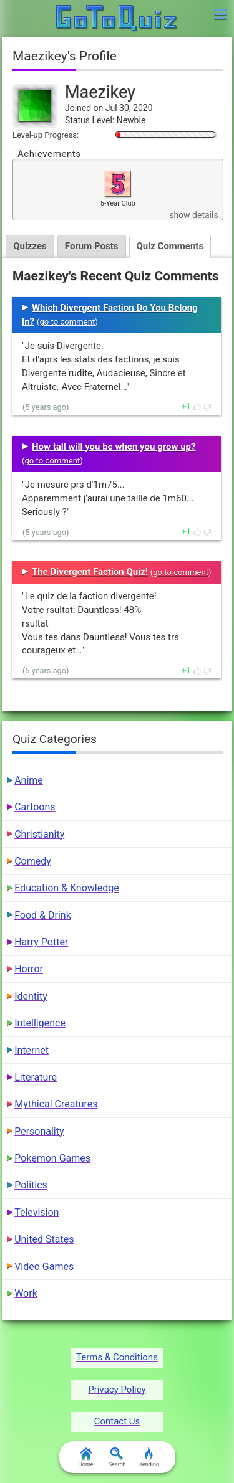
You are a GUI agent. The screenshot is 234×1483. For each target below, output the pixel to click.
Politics (30, 1185)
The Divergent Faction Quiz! (90, 571)
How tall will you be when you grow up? (114, 446)
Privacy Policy (116, 1389)
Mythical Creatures (55, 1104)
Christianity (39, 834)
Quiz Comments (170, 246)
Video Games (44, 1266)
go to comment (67, 321)
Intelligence (40, 1023)
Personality (39, 1131)
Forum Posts (92, 246)
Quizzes (30, 246)
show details (193, 215)
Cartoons (34, 807)
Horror (28, 969)
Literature (35, 1077)
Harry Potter (41, 942)
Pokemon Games (52, 1158)
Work (25, 1293)
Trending (148, 1457)
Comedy (32, 861)
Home (85, 1457)
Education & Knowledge (66, 888)
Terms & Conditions (117, 1357)
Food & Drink (42, 915)
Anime (28, 780)
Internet (31, 1050)
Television (36, 1212)
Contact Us (117, 1421)
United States (44, 1239)
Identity (30, 996)
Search (117, 1457)
